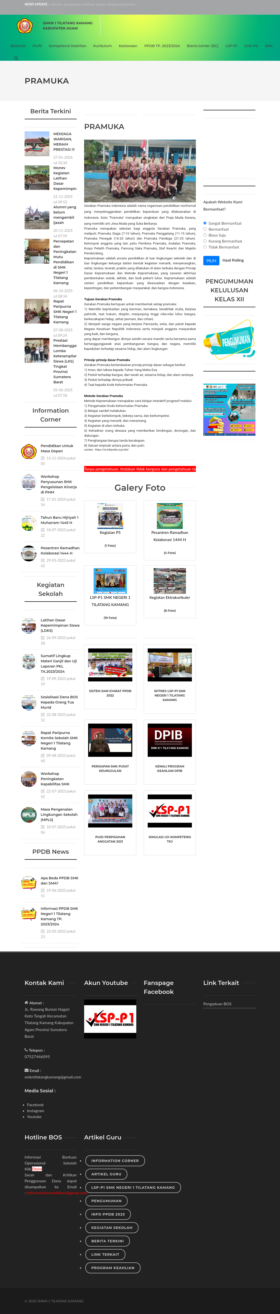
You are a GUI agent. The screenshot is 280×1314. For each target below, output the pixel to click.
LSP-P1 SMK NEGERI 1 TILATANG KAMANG (133, 1187)
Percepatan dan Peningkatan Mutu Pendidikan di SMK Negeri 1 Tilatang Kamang (64, 262)
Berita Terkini (107, 1241)
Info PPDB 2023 (108, 1214)
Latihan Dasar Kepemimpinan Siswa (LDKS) (60, 625)
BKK (269, 46)
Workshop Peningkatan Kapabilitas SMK (55, 778)
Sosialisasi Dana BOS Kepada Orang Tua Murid (59, 702)
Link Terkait (105, 1254)
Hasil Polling (233, 260)
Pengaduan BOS (217, 1003)
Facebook (35, 1104)
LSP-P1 (231, 46)
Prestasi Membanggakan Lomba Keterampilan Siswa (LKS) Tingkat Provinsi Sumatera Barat (68, 361)
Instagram (35, 1110)
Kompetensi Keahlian (67, 46)
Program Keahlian (113, 1268)
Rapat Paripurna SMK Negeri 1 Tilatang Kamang (65, 311)
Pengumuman (106, 1201)
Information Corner (115, 1161)
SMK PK (251, 46)
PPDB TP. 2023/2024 (162, 46)
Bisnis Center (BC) (202, 46)
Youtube (34, 1116)
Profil (37, 46)
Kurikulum (102, 46)
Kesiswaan (128, 46)
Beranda (18, 46)
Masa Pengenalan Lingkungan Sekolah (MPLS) (59, 814)
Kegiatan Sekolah (112, 1227)
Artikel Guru (106, 1174)
